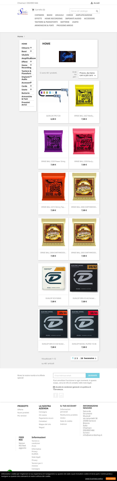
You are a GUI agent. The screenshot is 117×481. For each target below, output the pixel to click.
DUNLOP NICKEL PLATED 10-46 (84, 344)
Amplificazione (84, 15)
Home (24, 44)
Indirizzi (63, 424)
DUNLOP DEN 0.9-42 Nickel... (84, 298)
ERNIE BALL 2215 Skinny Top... (53, 207)
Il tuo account (68, 406)
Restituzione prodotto (69, 415)
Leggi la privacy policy (94, 478)
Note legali (36, 457)
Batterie (65, 22)
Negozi (41, 427)
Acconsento (110, 479)
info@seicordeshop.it (92, 435)
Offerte (20, 409)
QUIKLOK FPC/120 (53, 116)
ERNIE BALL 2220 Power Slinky (53, 161)
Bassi (49, 15)
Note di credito (66, 421)
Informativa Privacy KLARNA (36, 451)
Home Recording (54, 18)
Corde (69, 15)
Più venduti (22, 416)
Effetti (38, 18)
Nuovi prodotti (23, 412)
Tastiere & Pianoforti (46, 22)
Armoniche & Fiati (44, 25)
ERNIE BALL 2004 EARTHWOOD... (53, 252)
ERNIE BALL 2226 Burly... (84, 161)
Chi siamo (43, 415)
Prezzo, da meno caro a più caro (88, 74)
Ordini (62, 418)
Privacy (34, 460)
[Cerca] (85, 10)
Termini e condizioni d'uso (36, 443)
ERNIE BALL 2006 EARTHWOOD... (84, 207)
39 (82, 358)
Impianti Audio (73, 18)
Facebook (55, 395)
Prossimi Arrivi (65, 25)
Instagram (61, 395)
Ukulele (59, 15)
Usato (75, 22)
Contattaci (43, 421)
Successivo (90, 358)
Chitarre (39, 15)
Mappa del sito (45, 424)
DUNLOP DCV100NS (53, 298)
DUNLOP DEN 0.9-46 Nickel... (53, 344)
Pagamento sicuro (46, 418)
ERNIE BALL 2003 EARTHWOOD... (84, 252)
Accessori (89, 18)
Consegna (43, 412)
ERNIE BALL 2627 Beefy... (84, 116)
